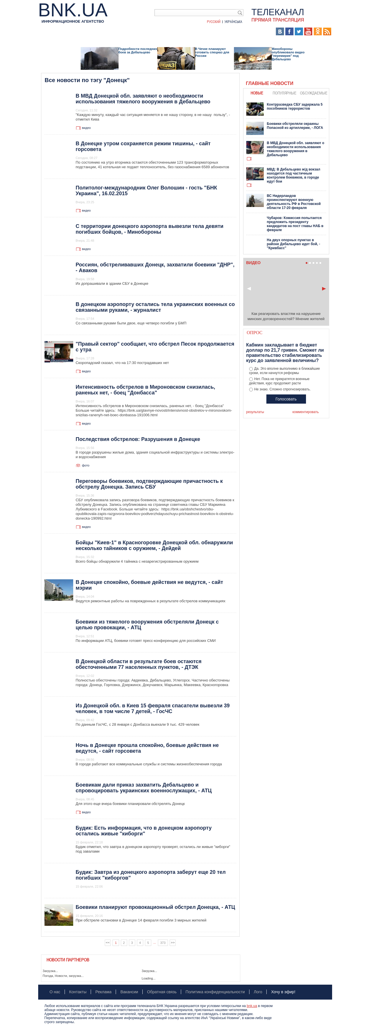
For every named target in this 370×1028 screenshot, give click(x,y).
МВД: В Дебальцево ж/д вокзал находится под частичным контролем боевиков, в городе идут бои (293, 175)
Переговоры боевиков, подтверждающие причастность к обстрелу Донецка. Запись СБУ (149, 484)
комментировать (305, 412)
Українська (233, 21)
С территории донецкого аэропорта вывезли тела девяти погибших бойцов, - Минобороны (150, 229)
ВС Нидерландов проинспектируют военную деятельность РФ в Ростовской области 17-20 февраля (294, 202)
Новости (47, 31)
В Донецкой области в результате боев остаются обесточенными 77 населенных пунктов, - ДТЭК (139, 664)
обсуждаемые (314, 92)
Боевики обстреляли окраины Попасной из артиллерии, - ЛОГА (295, 126)
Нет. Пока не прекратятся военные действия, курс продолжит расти (279, 381)
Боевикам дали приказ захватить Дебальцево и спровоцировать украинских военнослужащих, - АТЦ (144, 787)
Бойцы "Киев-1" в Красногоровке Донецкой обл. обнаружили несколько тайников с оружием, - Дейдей (154, 545)
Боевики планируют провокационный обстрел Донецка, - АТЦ (155, 907)
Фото (167, 31)
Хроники (236, 31)
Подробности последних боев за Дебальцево (138, 50)
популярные (285, 92)
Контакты (77, 992)
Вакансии (129, 992)
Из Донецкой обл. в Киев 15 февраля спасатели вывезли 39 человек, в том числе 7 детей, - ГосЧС (153, 708)
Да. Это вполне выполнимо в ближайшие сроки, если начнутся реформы (284, 371)
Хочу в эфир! (283, 992)
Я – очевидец (124, 31)
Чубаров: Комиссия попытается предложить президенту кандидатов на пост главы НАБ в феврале (295, 224)
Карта (183, 31)
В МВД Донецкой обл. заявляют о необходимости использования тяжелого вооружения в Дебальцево (143, 98)
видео (86, 127)
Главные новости (269, 83)
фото (86, 465)
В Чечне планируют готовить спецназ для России (212, 52)
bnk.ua (252, 1006)
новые (257, 92)
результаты (255, 412)
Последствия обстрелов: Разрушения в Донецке (138, 439)
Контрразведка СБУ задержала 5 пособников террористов (295, 106)
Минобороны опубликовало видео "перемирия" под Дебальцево (288, 54)
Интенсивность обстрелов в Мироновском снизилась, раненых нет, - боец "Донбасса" (145, 390)
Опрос (255, 332)
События (96, 31)
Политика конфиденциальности (215, 992)
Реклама (103, 992)
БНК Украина (207, 31)
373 (162, 942)
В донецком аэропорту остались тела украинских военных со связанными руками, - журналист (155, 307)
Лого (258, 992)
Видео (150, 31)
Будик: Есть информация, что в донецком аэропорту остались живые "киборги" (144, 831)
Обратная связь (162, 992)
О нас (55, 992)
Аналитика (71, 31)
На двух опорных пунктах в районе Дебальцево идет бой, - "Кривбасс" (293, 244)
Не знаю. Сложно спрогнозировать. (282, 389)
